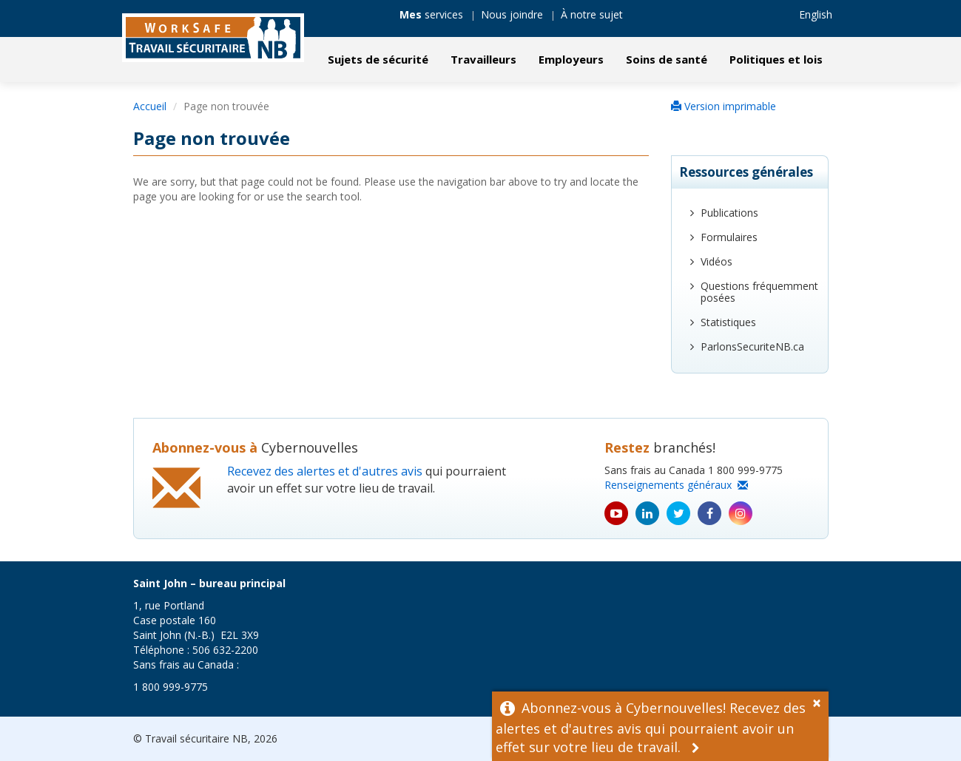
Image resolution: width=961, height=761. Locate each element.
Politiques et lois (776, 59)
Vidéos (716, 261)
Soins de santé (666, 59)
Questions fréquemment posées (759, 292)
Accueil (149, 106)
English (815, 14)
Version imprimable (723, 106)
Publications (729, 213)
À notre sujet (592, 14)
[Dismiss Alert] (820, 701)
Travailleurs (483, 59)
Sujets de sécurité (378, 59)
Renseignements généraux (676, 485)
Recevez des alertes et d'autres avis (324, 471)
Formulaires (729, 237)
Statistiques (728, 322)
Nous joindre (512, 14)
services (431, 14)
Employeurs (571, 59)
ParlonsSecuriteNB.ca (752, 346)
